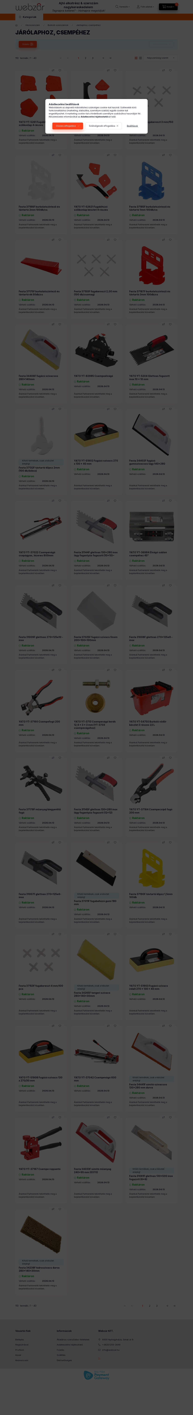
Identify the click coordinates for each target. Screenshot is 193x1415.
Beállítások (132, 126)
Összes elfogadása (66, 126)
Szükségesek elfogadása (102, 126)
